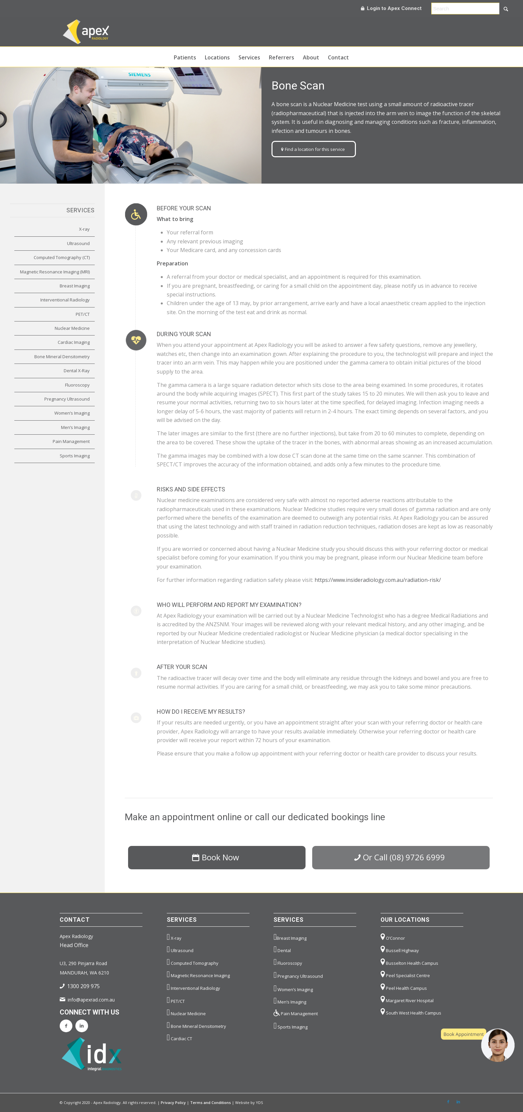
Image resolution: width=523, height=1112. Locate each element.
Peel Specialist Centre (405, 974)
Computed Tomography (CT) (62, 257)
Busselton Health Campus (409, 962)
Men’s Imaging (75, 427)
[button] (478, 1045)
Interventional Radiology (65, 300)
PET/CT (83, 314)
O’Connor (393, 937)
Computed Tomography (192, 962)
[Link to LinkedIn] (458, 1102)
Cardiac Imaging (74, 342)
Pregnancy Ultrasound (67, 399)
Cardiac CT (179, 1037)
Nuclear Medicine (72, 328)
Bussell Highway (400, 949)
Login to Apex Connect (391, 8)
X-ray (84, 229)
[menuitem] (184, 56)
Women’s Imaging (72, 413)
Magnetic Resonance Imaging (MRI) (55, 272)
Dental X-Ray (77, 371)
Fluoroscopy (77, 385)
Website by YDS (249, 1102)
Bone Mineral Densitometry (62, 357)
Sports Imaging (75, 456)
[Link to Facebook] (448, 1102)
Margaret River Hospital (407, 999)
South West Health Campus (411, 1012)
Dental (282, 949)
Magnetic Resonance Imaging (198, 974)
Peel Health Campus (404, 987)
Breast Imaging (75, 286)
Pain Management (71, 441)
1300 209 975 (83, 986)
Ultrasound (78, 243)
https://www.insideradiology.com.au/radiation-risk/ (378, 580)
